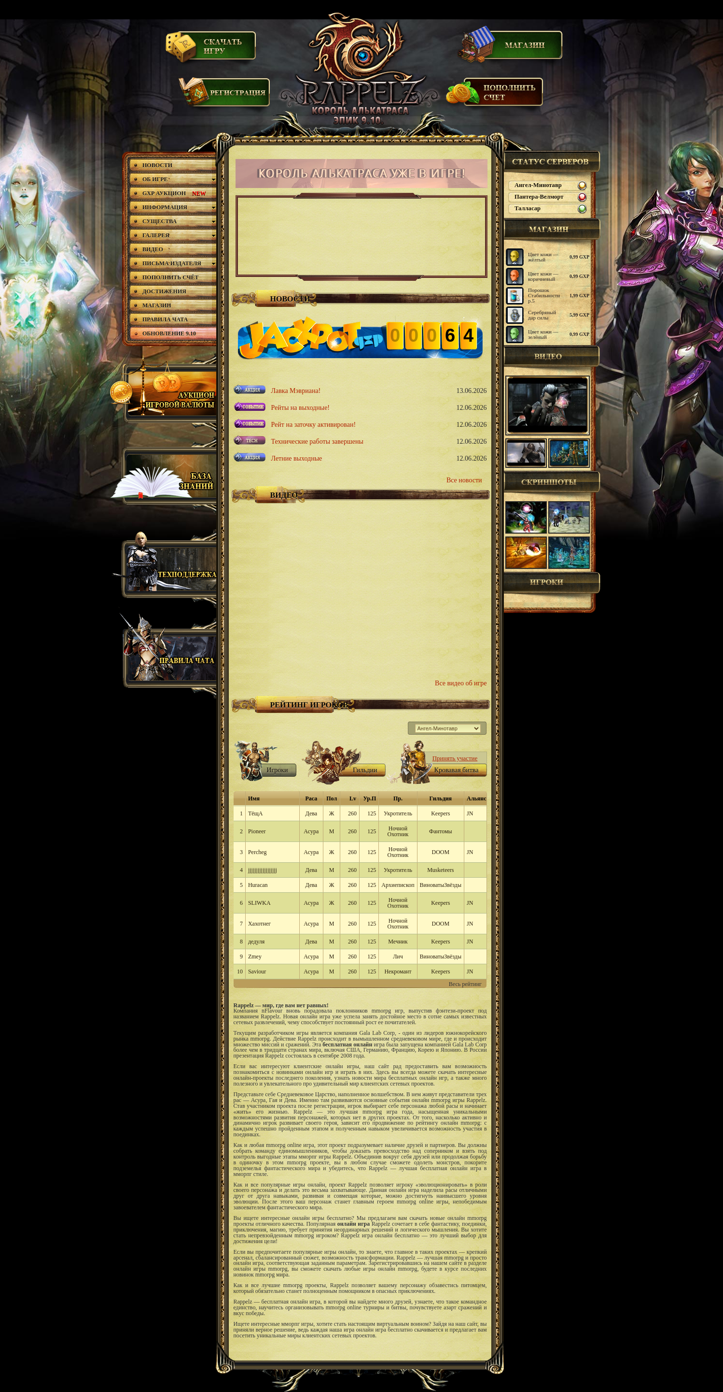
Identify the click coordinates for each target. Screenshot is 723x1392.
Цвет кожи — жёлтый (543, 256)
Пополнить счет (495, 96)
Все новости (464, 480)
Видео (552, 356)
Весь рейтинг (465, 984)
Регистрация (225, 96)
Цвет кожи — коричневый (543, 276)
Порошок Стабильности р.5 (544, 295)
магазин (552, 229)
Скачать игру (211, 50)
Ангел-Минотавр (538, 185)
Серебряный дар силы (542, 314)
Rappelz (360, 70)
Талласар (527, 208)
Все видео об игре (461, 683)
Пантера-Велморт (538, 196)
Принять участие (455, 758)
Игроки (552, 583)
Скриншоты (552, 482)
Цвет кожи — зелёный (543, 334)
